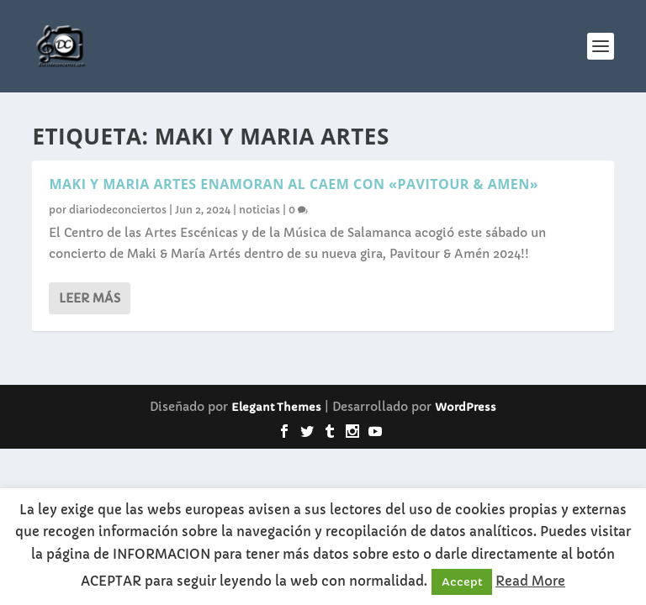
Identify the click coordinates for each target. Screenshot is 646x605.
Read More (530, 581)
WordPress (465, 407)
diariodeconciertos (118, 209)
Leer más (89, 298)
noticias (259, 209)
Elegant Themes (276, 407)
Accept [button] (462, 582)
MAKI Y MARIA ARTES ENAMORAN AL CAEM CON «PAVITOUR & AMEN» (293, 184)
